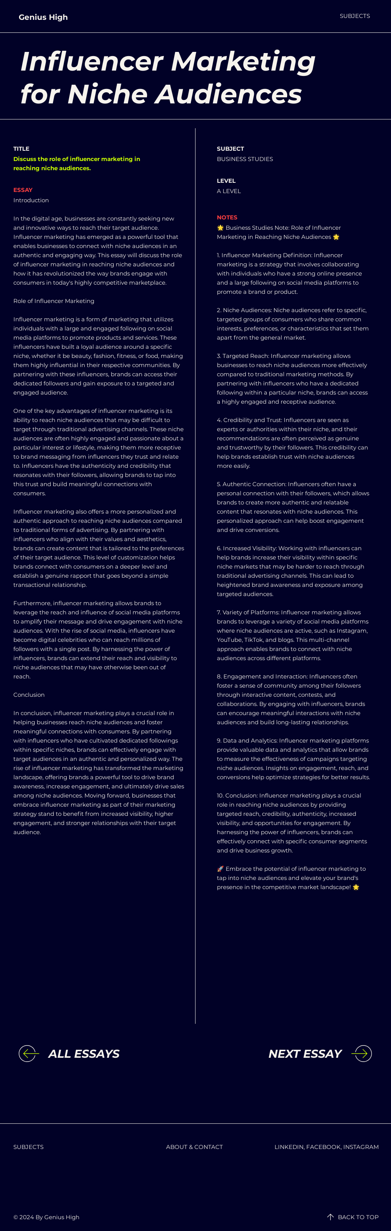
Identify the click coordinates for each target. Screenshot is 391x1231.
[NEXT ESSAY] (278, 1054)
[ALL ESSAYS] (111, 1054)
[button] (355, 16)
